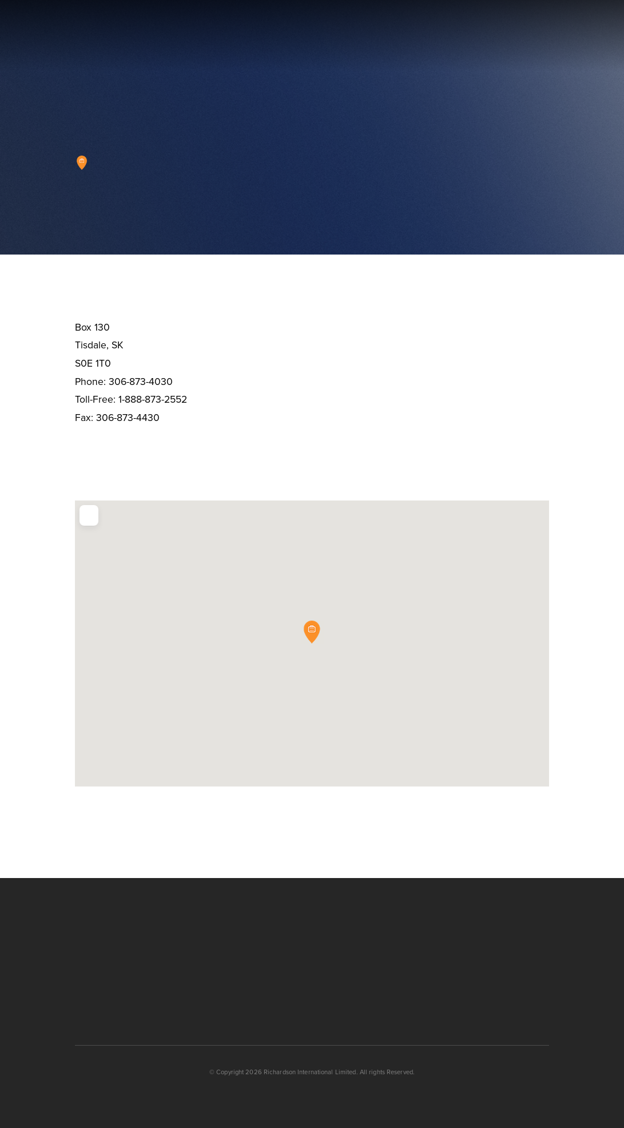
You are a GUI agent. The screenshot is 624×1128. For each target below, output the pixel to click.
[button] (586, 36)
